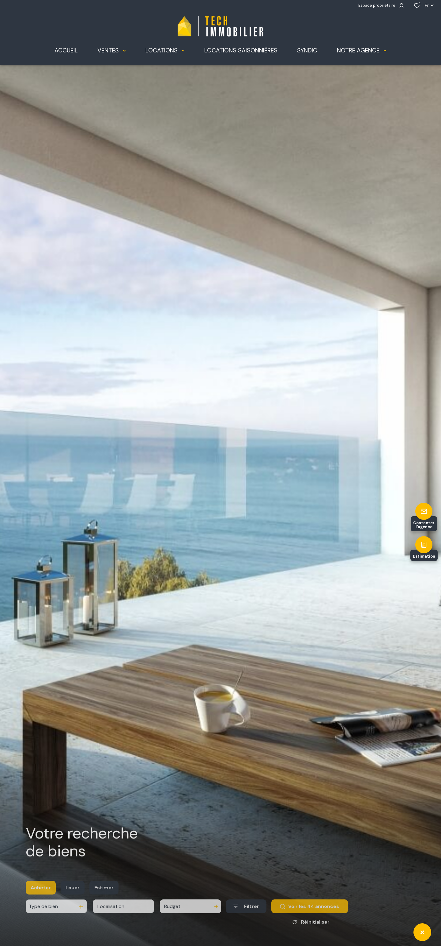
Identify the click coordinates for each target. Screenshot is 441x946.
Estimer (104, 894)
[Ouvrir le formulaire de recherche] (246, 914)
